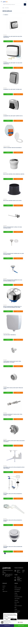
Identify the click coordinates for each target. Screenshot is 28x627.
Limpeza (16, 603)
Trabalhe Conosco (5, 591)
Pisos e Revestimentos (17, 589)
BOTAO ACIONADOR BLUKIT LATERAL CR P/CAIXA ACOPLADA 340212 (12, 228)
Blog (3, 589)
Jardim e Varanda (17, 602)
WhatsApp (8, 41)
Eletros (15, 607)
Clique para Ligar (7, 625)
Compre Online (18, 41)
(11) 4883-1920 (19, 578)
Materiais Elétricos (17, 612)
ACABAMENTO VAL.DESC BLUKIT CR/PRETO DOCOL (13, 115)
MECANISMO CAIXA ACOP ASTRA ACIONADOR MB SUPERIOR (12, 547)
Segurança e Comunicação (18, 605)
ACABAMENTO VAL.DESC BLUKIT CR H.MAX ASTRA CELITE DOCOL (12, 63)
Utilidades (16, 609)
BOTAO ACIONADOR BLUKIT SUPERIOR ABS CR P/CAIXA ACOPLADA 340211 (13, 254)
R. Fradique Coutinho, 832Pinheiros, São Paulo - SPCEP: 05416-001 (8, 575)
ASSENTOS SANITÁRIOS (6, 146)
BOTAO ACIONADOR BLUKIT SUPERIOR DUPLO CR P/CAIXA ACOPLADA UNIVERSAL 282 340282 (12, 307)
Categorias (5, 14)
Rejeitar (7, 619)
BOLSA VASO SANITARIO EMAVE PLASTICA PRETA (12, 200)
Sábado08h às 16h (23, 571)
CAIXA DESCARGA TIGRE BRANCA (9, 334)
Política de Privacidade (10, 617)
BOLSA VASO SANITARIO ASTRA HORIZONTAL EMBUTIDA (13, 174)
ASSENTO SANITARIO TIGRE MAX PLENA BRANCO (12, 147)
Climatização (16, 600)
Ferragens (16, 593)
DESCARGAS (7, 7)
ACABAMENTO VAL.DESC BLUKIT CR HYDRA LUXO (12, 89)
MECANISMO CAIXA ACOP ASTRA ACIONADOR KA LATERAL (12, 494)
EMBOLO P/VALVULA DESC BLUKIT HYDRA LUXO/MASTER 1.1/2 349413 (13, 441)
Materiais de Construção (18, 587)
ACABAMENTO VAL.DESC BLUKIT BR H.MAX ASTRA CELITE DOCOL (12, 37)
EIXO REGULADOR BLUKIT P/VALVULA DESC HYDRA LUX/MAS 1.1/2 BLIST (12, 415)
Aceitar (14, 619)
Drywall (16, 586)
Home (3, 7)
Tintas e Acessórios (17, 598)
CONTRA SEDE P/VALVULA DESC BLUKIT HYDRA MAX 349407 (13, 388)
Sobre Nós (4, 586)
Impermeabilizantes (17, 591)
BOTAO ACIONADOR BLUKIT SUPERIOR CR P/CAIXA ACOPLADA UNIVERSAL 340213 (12, 280)
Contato (4, 587)
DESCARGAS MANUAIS (6, 333)
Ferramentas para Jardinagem (18, 596)
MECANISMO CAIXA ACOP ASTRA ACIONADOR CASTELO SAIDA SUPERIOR (13, 468)
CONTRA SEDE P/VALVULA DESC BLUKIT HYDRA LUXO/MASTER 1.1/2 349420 (12, 362)
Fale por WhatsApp (21, 625)
